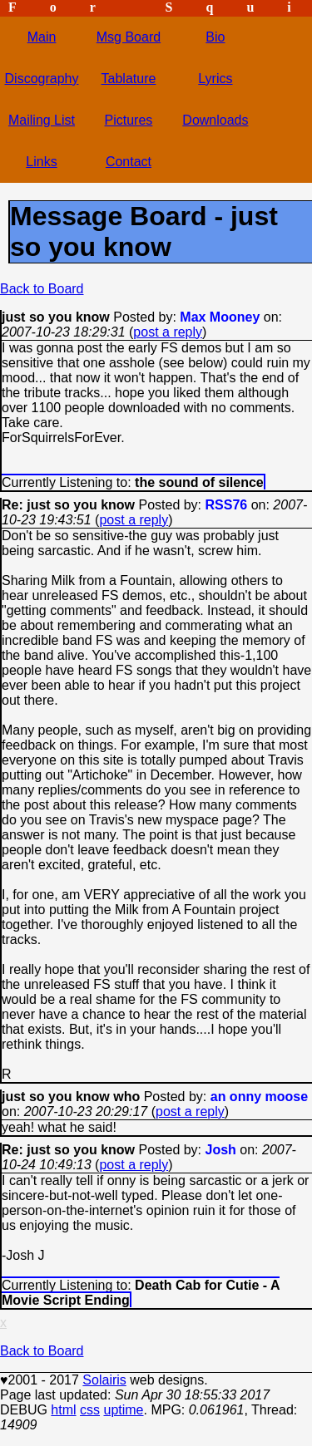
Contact (128, 162)
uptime (123, 1410)
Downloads (215, 120)
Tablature (129, 78)
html (63, 1410)
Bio (215, 37)
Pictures (129, 120)
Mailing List (41, 120)
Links (41, 162)
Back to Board (42, 289)
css (90, 1410)
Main (42, 37)
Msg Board (129, 37)
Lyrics (215, 78)
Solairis (104, 1380)
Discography (42, 78)
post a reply (167, 332)
